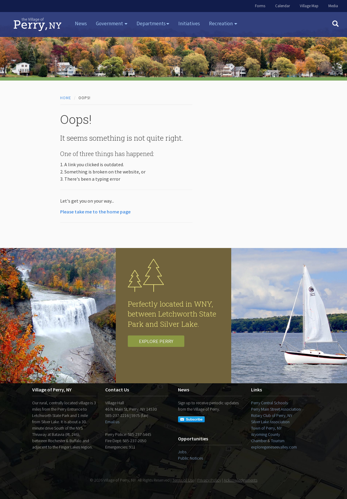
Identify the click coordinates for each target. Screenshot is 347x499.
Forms (260, 5)
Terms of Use (183, 480)
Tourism (277, 440)
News (81, 23)
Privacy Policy (209, 480)
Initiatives (189, 23)
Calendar (282, 5)
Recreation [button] (223, 23)
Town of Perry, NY (266, 428)
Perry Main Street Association (276, 409)
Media (333, 5)
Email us (112, 421)
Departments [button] (153, 23)
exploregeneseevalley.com (274, 447)
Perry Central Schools (269, 403)
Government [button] (111, 23)
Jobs (182, 452)
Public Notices (190, 458)
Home (65, 97)
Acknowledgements (240, 480)
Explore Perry (156, 341)
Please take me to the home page (95, 212)
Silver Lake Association (270, 421)
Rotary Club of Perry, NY (271, 415)
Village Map (309, 5)
